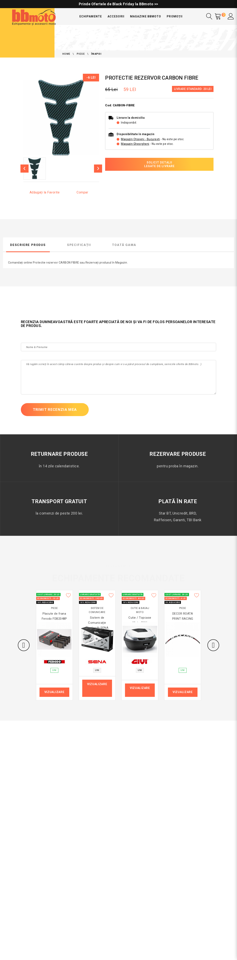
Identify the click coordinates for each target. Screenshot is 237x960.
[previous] (24, 168)
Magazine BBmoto (145, 16)
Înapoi (96, 53)
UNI (54, 670)
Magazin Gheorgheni (135, 143)
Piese (81, 53)
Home (66, 53)
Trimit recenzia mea (55, 409)
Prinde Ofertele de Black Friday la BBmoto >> (118, 4)
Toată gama (124, 245)
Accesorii (116, 16)
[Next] (98, 168)
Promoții (174, 16)
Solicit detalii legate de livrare (159, 164)
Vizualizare (54, 692)
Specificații (79, 245)
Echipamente (90, 16)
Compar (82, 192)
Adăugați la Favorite (45, 192)
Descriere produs (28, 245)
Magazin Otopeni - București (140, 139)
